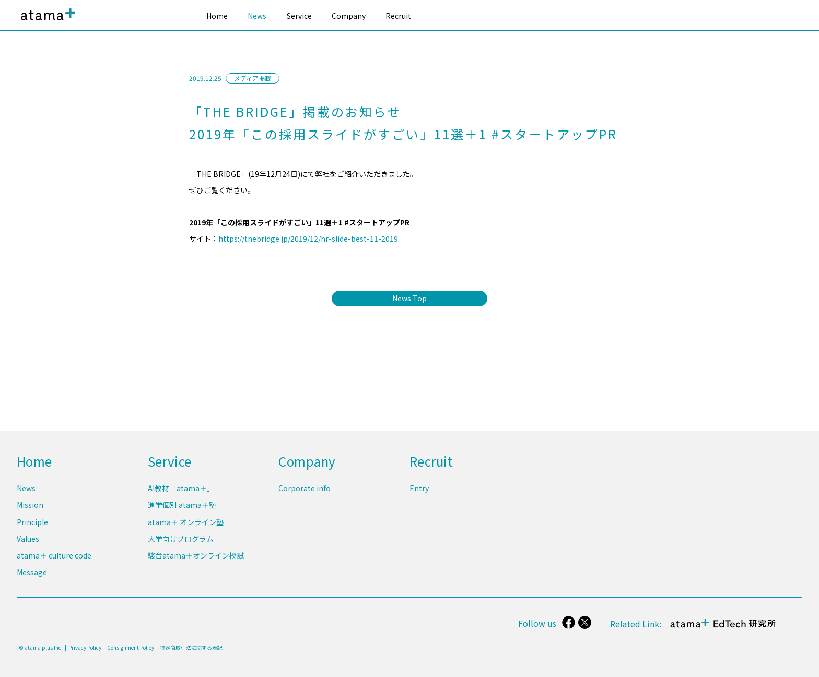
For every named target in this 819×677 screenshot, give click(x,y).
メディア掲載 (252, 78)
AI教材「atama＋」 (181, 491)
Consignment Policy (130, 647)
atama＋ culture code (54, 556)
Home (217, 15)
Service (299, 15)
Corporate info (304, 491)
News (257, 15)
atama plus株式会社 (46, 22)
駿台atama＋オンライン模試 (196, 556)
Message (32, 572)
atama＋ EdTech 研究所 (723, 628)
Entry (419, 491)
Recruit (398, 15)
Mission (30, 508)
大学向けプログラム (181, 540)
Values (28, 540)
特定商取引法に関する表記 (191, 648)
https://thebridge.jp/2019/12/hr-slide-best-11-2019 (308, 238)
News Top (409, 298)
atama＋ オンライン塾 (186, 524)
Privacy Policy (84, 648)
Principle (32, 524)
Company (349, 15)
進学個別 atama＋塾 (182, 508)
